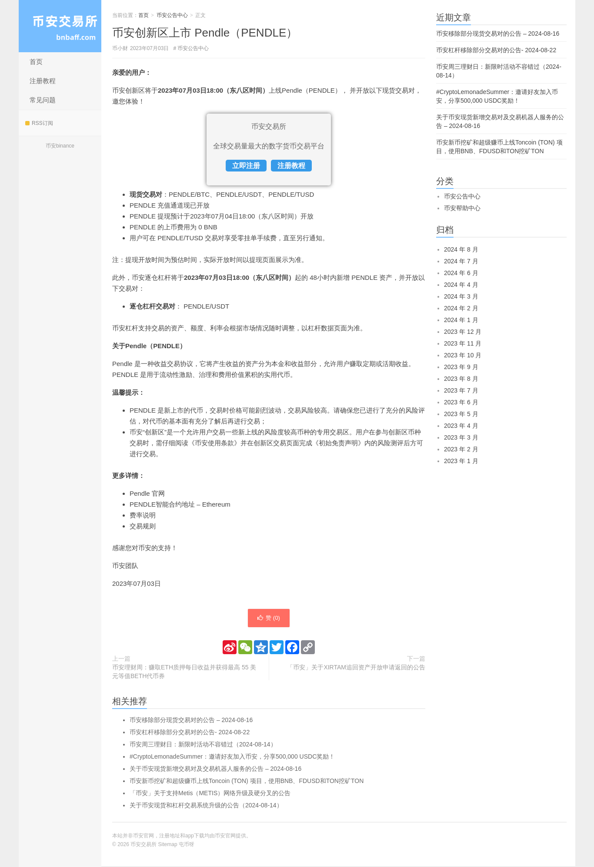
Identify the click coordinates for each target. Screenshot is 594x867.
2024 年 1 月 (461, 319)
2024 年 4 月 (461, 284)
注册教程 (43, 80)
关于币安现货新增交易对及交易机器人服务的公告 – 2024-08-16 (215, 769)
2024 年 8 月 (461, 249)
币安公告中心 (172, 15)
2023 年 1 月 (461, 460)
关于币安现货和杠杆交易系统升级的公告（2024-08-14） (206, 806)
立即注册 (246, 165)
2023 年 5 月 (461, 413)
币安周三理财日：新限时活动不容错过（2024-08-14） (203, 745)
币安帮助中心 (462, 208)
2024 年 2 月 (461, 308)
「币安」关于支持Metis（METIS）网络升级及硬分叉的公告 (210, 793)
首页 (36, 61)
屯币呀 (186, 845)
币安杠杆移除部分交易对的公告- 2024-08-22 (190, 732)
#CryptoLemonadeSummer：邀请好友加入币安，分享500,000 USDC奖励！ (232, 757)
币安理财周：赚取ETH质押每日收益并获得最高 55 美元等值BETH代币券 (184, 672)
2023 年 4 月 (461, 425)
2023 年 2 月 (461, 449)
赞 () (268, 618)
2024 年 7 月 (461, 261)
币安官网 (225, 836)
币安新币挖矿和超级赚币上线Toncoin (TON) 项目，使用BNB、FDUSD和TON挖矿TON (247, 781)
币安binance (60, 146)
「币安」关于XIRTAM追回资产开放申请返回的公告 (356, 668)
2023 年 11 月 (462, 343)
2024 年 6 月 (461, 272)
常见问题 (43, 100)
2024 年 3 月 (461, 296)
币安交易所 (60, 26)
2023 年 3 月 (461, 437)
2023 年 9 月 (461, 366)
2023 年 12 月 (462, 331)
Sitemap (167, 845)
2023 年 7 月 (461, 390)
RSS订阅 (39, 123)
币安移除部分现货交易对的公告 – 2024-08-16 (191, 720)
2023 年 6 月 (461, 402)
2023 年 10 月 (462, 355)
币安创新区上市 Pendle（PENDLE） (204, 32)
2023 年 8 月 (461, 378)
